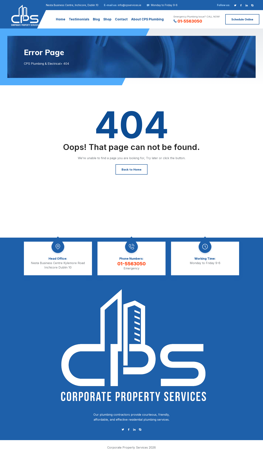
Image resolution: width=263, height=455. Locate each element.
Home (60, 19)
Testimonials (79, 19)
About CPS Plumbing (147, 19)
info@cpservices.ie (129, 5)
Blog (96, 19)
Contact (121, 19)
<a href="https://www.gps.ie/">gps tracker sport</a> (131, 214)
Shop (107, 19)
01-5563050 (188, 21)
